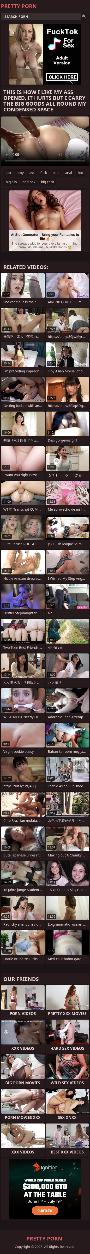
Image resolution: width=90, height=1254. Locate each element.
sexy (20, 172)
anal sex (29, 182)
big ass (11, 182)
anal (68, 172)
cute (56, 172)
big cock (47, 182)
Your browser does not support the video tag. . (45, 141)
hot (80, 172)
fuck (43, 172)
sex (8, 172)
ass (32, 172)
